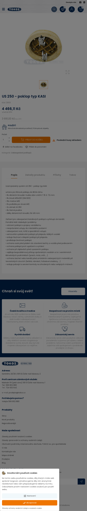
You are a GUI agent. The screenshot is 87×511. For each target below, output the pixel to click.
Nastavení (29, 495)
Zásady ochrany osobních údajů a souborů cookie (22, 508)
